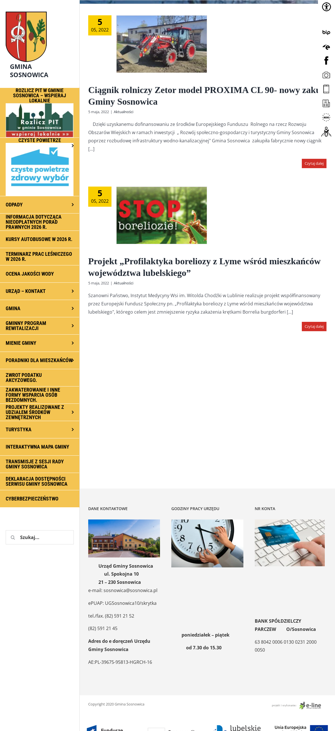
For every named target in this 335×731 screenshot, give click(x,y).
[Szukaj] (13, 537)
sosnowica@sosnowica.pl (130, 590)
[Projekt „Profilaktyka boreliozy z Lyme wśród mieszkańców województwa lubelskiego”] (162, 215)
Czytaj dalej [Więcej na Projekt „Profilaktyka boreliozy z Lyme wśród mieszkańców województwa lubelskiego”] (314, 326)
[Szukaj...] (40, 537)
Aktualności (123, 111)
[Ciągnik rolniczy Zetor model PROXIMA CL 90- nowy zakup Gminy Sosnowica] (162, 44)
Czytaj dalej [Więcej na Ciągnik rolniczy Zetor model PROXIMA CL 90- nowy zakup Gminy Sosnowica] (314, 163)
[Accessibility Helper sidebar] (326, 7)
